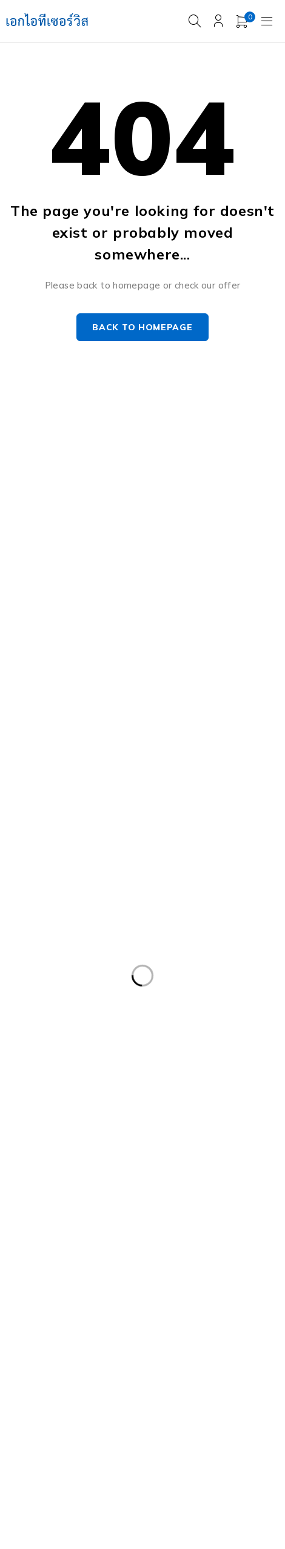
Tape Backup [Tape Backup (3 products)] (220, 1371)
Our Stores (172, 483)
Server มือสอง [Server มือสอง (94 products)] (45, 1371)
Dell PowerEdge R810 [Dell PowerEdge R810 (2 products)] (192, 1098)
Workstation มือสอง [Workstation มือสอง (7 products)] (133, 1396)
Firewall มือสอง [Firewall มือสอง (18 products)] (175, 1172)
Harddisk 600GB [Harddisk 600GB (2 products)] (219, 1197)
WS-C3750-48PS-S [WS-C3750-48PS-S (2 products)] (58, 1420)
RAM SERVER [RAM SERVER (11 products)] (111, 1321)
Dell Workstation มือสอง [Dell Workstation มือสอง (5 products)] (67, 1172)
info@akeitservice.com (56, 501)
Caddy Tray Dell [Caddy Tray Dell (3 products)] (125, 924)
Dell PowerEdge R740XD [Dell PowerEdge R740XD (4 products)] (68, 1098)
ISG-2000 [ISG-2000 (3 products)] (158, 1296)
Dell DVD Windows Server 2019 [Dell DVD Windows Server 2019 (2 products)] (83, 949)
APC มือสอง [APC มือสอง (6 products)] (41, 924)
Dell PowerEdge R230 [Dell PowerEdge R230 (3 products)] (62, 999)
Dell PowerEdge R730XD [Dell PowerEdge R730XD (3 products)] (68, 1073)
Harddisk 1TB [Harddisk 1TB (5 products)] (45, 1197)
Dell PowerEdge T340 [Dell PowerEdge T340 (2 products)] (62, 1148)
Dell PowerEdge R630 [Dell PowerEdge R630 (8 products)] (62, 1048)
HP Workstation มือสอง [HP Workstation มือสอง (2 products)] (65, 1272)
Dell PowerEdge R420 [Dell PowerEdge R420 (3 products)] (180, 999)
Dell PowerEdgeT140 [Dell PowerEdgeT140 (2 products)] (175, 1123)
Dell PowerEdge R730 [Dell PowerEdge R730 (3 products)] (180, 1048)
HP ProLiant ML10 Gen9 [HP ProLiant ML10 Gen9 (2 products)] (207, 1247)
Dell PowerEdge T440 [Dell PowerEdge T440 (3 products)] (181, 1148)
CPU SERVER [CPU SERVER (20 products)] (214, 924)
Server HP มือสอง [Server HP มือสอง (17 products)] (53, 1346)
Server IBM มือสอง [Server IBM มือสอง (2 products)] (153, 1346)
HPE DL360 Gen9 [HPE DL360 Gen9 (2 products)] (162, 1222)
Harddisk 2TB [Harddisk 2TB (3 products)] (130, 1197)
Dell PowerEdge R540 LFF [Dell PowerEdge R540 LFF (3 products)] (206, 1024)
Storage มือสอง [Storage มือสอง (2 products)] (133, 1371)
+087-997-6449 (49, 519)
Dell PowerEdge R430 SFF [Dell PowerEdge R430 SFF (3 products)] (71, 1024)
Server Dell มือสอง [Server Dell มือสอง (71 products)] (204, 1321)
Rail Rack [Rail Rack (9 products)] (36, 1321)
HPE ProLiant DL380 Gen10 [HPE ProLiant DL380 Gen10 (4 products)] (74, 1247)
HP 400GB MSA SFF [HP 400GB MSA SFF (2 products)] (58, 1222)
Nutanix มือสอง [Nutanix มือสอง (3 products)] (236, 1296)
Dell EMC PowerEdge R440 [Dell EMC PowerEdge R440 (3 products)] (211, 974)
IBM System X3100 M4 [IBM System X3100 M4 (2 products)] (64, 1296)
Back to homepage (142, 327)
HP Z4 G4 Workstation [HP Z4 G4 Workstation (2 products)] (189, 1272)
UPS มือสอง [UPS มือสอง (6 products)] (41, 1396)
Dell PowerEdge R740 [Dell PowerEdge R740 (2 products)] (192, 1073)
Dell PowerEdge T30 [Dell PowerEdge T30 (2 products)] (60, 1123)
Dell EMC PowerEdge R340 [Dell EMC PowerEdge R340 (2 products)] (72, 974)
